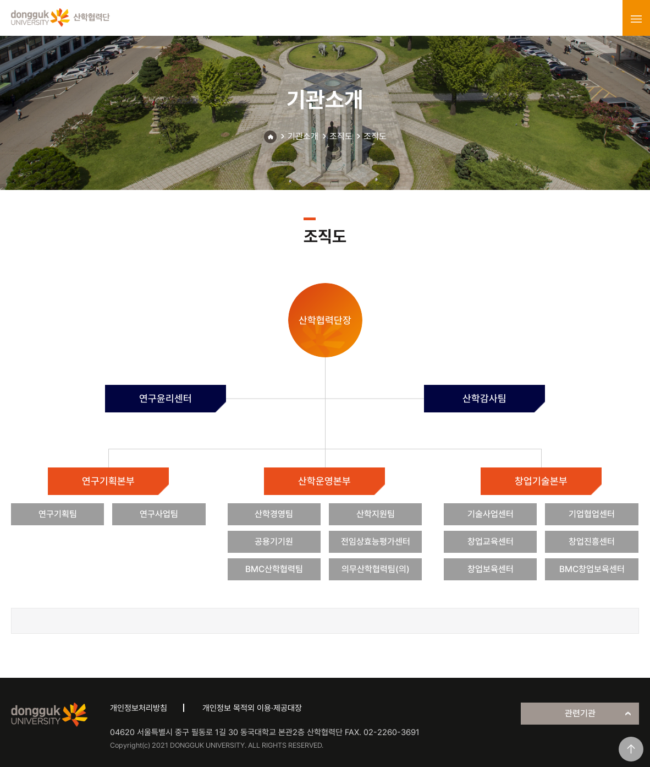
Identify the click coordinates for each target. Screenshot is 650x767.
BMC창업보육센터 (592, 569)
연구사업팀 (159, 514)
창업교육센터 (490, 541)
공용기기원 (274, 541)
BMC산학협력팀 (274, 569)
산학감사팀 (484, 398)
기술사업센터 (490, 514)
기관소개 (303, 136)
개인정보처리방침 (138, 708)
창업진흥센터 (592, 541)
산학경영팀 (274, 514)
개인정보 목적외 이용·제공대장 (252, 708)
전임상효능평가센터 (375, 541)
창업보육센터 (490, 569)
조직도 (340, 136)
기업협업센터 (592, 514)
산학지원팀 (375, 514)
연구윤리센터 (165, 398)
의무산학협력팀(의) (375, 569)
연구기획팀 (57, 514)
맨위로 (631, 749)
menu (636, 18)
